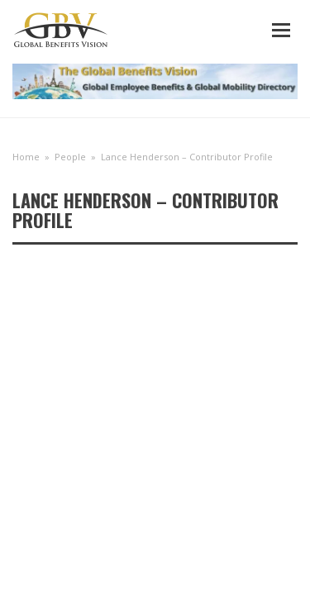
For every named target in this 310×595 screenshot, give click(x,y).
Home (26, 156)
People (70, 156)
